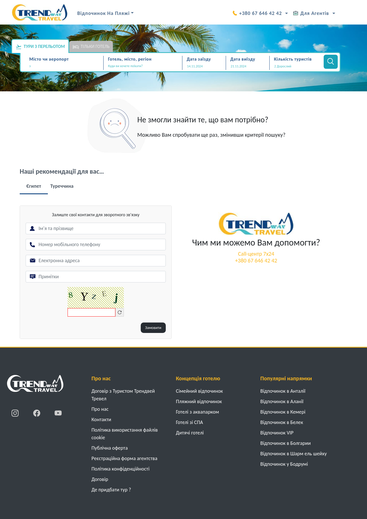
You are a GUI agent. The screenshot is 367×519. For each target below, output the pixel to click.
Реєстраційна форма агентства (124, 458)
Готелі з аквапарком (197, 412)
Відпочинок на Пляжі (103, 13)
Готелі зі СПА (189, 422)
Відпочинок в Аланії (281, 401)
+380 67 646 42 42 (257, 13)
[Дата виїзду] (247, 66)
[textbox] (65, 66)
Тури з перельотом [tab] (40, 47)
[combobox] (65, 66)
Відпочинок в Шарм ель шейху (293, 453)
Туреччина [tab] (62, 186)
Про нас (100, 409)
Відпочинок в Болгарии (285, 443)
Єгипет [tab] (33, 186)
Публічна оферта (109, 448)
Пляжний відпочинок (199, 401)
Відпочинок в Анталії (282, 391)
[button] (296, 66)
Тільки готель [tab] (91, 47)
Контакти (101, 419)
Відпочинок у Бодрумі (284, 464)
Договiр (99, 479)
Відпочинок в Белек (281, 422)
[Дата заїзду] (204, 66)
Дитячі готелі (190, 433)
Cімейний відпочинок (199, 391)
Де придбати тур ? (111, 490)
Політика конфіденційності (120, 469)
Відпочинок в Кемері (282, 412)
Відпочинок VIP (277, 433)
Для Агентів (311, 13)
